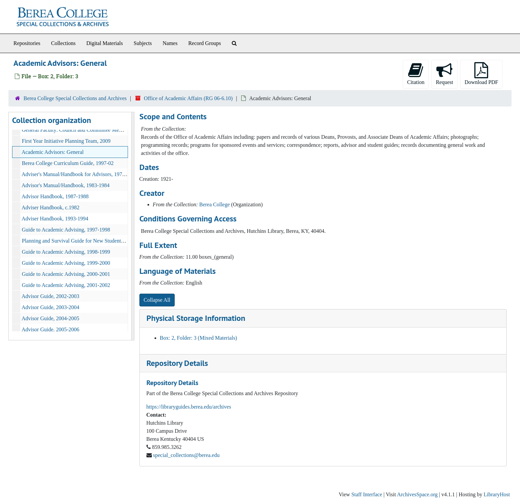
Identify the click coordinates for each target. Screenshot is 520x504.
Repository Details (177, 363)
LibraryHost (497, 494)
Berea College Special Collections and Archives (75, 98)
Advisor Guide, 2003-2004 (50, 307)
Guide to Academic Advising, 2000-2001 (66, 274)
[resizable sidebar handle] (132, 226)
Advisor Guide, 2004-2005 (50, 318)
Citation (416, 73)
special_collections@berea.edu (186, 455)
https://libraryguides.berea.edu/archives (188, 407)
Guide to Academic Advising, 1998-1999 (66, 252)
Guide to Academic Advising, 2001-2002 (66, 285)
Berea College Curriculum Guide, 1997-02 (68, 163)
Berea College (214, 204)
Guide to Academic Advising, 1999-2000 (66, 263)
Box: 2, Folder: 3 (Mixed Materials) (198, 338)
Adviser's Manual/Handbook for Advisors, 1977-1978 (79, 174)
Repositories (26, 43)
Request (444, 73)
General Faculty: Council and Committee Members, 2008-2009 (90, 130)
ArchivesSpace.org (417, 494)
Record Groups (204, 43)
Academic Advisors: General (52, 152)
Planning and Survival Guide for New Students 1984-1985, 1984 (91, 241)
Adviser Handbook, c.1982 (50, 207)
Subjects (143, 43)
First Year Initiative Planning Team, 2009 (66, 141)
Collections (63, 43)
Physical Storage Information (195, 318)
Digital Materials (104, 43)
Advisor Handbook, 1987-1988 (55, 196)
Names (170, 43)
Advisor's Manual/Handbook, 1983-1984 (65, 185)
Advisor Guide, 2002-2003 (50, 296)
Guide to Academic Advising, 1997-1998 (66, 230)
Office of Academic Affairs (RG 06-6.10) (188, 98)
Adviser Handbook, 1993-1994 (54, 218)
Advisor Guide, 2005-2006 (50, 329)
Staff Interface (366, 494)
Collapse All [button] (157, 300)
